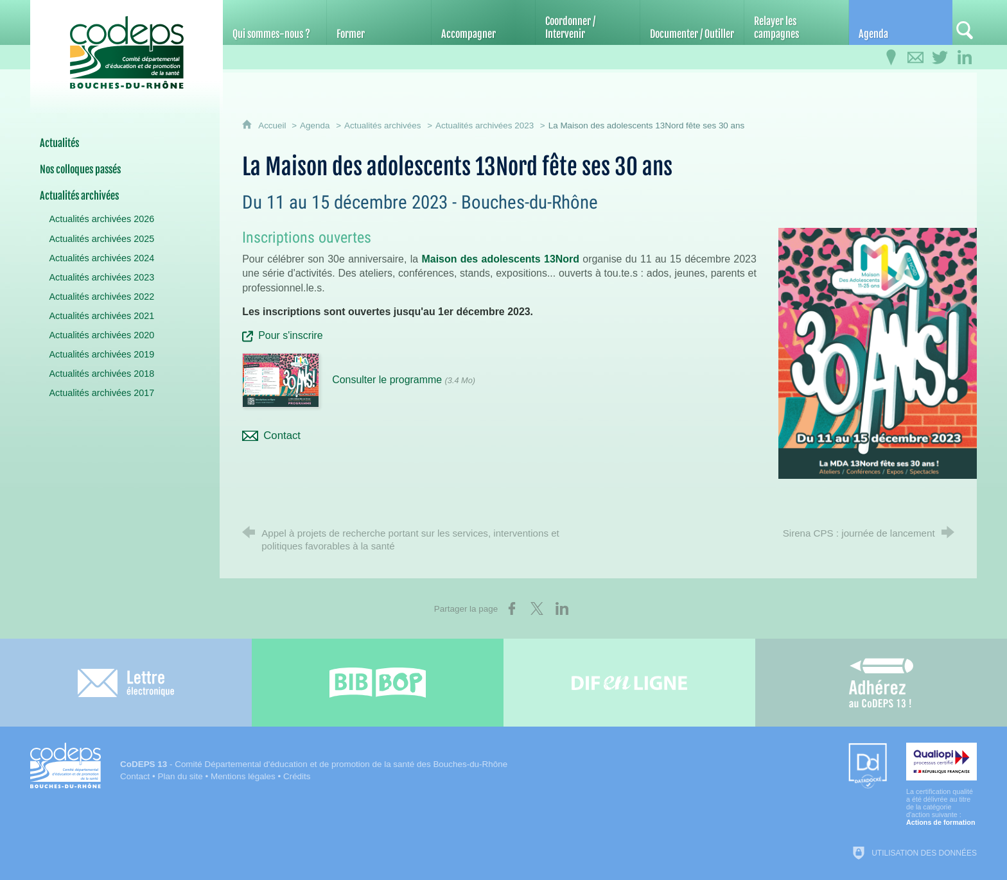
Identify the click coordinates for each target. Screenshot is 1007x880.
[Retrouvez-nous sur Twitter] (940, 58)
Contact (135, 776)
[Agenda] (900, 22)
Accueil (273, 125)
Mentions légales (243, 776)
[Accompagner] (483, 22)
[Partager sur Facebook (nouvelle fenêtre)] (512, 608)
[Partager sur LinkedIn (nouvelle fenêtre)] (562, 608)
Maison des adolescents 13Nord (500, 259)
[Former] (378, 22)
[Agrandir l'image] (877, 352)
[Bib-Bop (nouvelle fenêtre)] (378, 683)
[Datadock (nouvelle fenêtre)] (867, 767)
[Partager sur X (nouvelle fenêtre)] (537, 608)
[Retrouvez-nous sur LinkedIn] (964, 58)
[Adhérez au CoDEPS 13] (881, 683)
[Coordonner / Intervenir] (587, 22)
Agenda (314, 125)
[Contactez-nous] (916, 58)
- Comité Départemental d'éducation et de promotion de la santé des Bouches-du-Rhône (313, 764)
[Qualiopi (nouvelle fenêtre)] (941, 784)
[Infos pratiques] (891, 58)
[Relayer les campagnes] (796, 22)
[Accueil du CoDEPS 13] (126, 46)
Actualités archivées (382, 125)
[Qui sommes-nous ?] (274, 22)
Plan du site (180, 776)
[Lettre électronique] (126, 683)
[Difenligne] (629, 683)
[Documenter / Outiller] (692, 22)
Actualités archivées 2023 (484, 125)
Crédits (297, 776)
